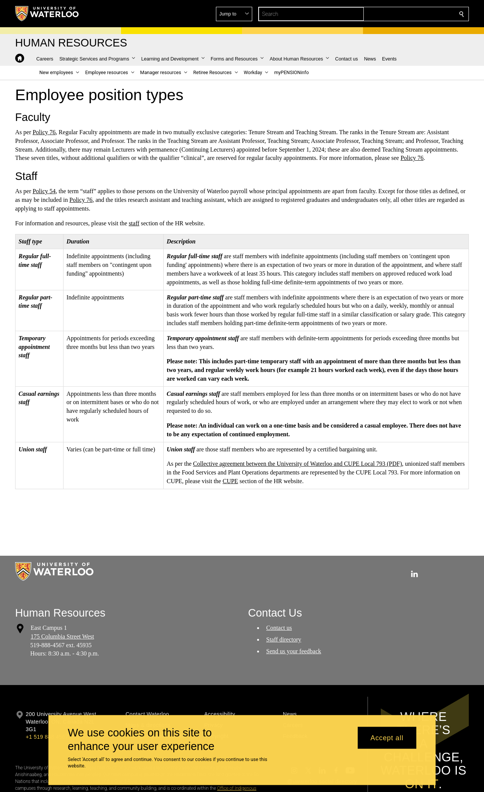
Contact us (279, 628)
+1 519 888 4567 (47, 737)
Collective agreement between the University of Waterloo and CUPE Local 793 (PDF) (297, 463)
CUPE (230, 481)
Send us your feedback (293, 651)
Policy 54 (44, 191)
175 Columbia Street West (62, 636)
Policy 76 (44, 132)
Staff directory (283, 639)
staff (134, 223)
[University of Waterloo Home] (47, 13)
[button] (407, 14)
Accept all (387, 737)
